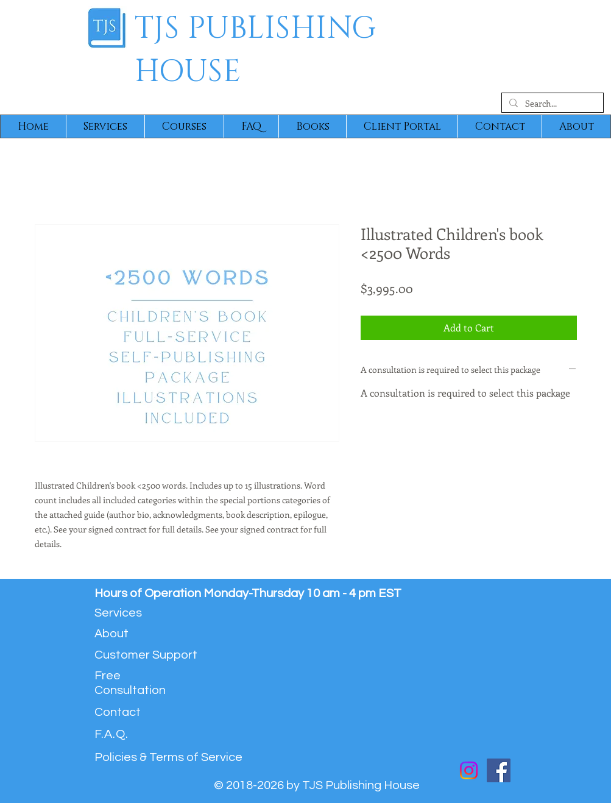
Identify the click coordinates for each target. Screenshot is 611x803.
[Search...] (551, 103)
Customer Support (145, 655)
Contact (117, 712)
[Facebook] (498, 770)
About (111, 634)
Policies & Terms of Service (168, 757)
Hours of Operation (148, 593)
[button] (105, 126)
